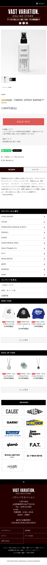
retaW (9, 87)
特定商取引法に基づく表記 (12, 141)
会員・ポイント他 (8, 290)
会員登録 (27, 530)
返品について (7, 139)
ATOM (32, 552)
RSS (28, 552)
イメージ (35, 169)
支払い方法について (14, 547)
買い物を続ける (7, 160)
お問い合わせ (5, 541)
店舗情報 (4, 296)
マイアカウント (6, 530)
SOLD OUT (23, 121)
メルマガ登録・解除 (18, 552)
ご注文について (7, 285)
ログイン (4, 535)
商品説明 (11, 169)
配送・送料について (28, 547)
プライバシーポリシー (32, 550)
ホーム (4, 87)
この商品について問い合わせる (12, 157)
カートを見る (29, 535)
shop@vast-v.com (27, 509)
